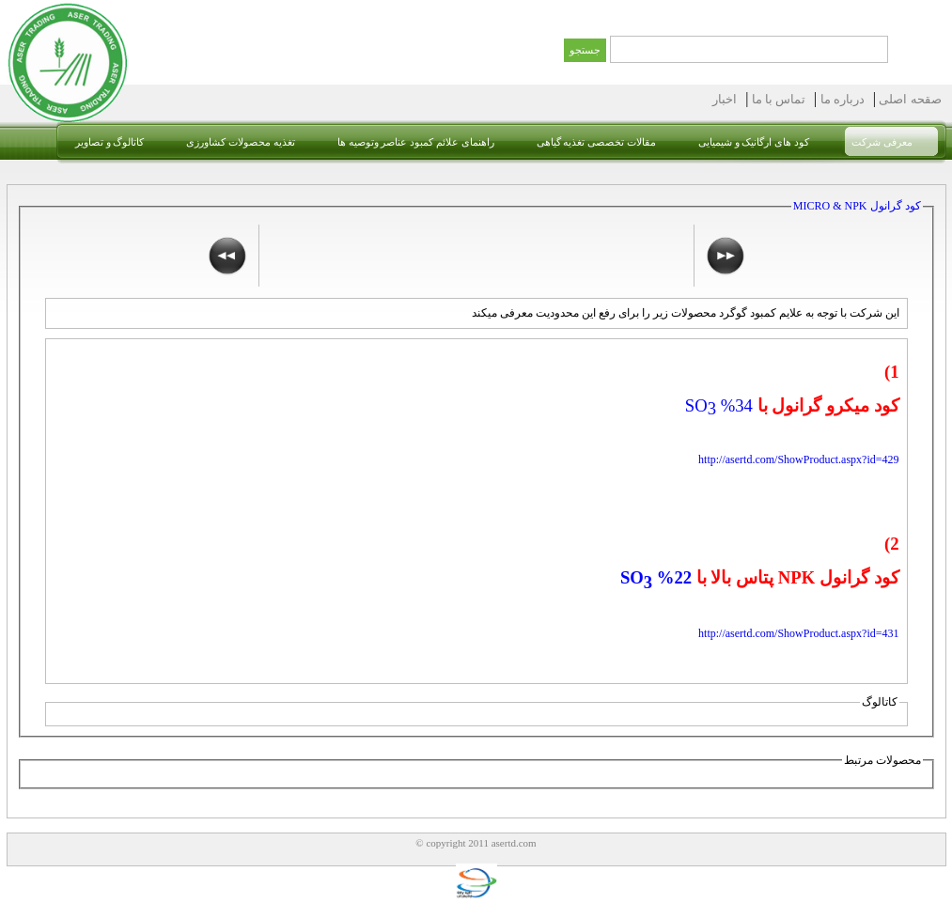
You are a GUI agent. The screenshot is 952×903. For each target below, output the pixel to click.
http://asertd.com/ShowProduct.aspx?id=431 (798, 633)
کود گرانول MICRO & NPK (857, 205)
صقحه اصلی (909, 99)
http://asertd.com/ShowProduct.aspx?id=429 (798, 459)
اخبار (724, 99)
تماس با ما (776, 99)
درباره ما (841, 99)
